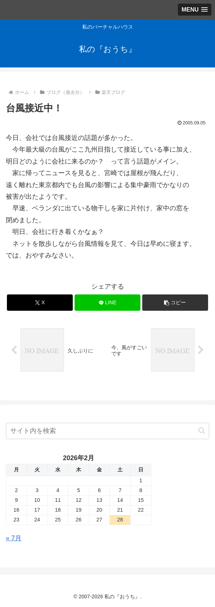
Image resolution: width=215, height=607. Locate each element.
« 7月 (13, 538)
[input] (107, 431)
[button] (175, 302)
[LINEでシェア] (108, 302)
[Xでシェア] (40, 302)
